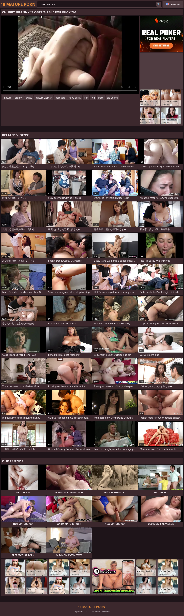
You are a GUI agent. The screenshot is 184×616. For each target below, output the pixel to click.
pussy (29, 97)
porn (100, 97)
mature (7, 97)
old (93, 97)
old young (112, 97)
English (176, 4)
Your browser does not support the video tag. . (70, 55)
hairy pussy (75, 97)
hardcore (60, 97)
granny (18, 97)
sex (86, 97)
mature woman (44, 97)
